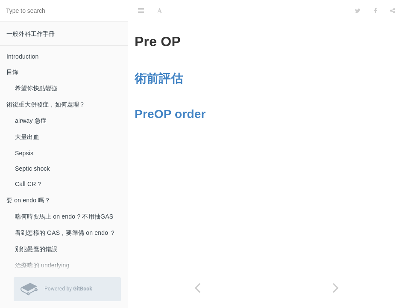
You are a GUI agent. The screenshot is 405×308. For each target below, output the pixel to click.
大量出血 (27, 136)
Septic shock (32, 168)
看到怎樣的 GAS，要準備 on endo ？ (65, 232)
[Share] (393, 10)
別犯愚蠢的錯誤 (36, 249)
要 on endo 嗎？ (28, 200)
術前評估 (159, 78)
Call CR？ (28, 184)
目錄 (12, 71)
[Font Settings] (159, 10)
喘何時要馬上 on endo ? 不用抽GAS (64, 216)
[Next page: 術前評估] (336, 287)
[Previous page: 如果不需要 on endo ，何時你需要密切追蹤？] (197, 287)
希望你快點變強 (36, 88)
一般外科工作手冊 (30, 33)
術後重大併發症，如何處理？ (45, 104)
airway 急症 (31, 120)
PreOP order (170, 114)
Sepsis (24, 153)
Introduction (22, 56)
